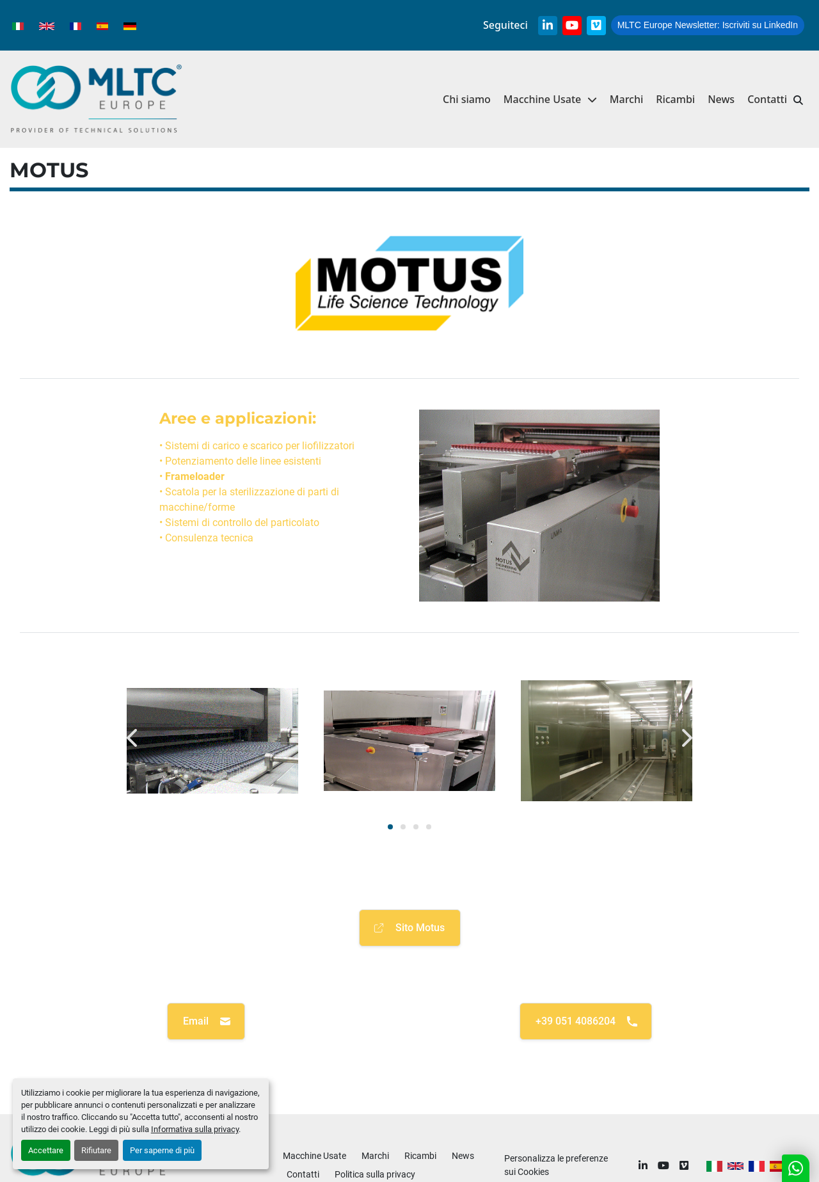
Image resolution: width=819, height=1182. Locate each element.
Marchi (627, 99)
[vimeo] (596, 25)
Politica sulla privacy (375, 1174)
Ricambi (675, 99)
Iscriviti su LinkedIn (707, 25)
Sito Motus (408, 928)
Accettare (45, 1150)
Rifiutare (96, 1150)
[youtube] (572, 25)
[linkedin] (547, 25)
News (721, 99)
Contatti (767, 99)
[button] (550, 100)
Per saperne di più (162, 1150)
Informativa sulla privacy (195, 1129)
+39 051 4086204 (587, 1021)
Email (207, 1021)
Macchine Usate (542, 99)
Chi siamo (467, 99)
